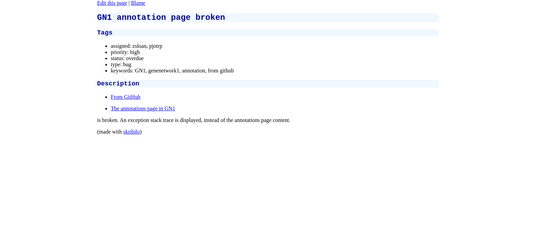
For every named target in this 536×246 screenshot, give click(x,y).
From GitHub (125, 101)
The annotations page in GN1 (143, 112)
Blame (138, 3)
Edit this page (112, 3)
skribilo (131, 136)
